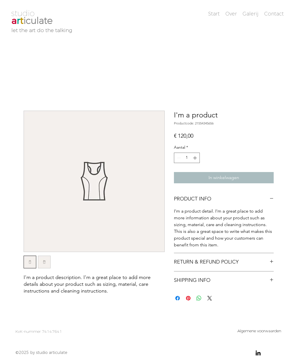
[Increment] (195, 158)
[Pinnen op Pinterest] (188, 298)
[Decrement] (178, 158)
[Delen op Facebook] (177, 298)
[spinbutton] (187, 158)
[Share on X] (209, 298)
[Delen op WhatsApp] (199, 298)
